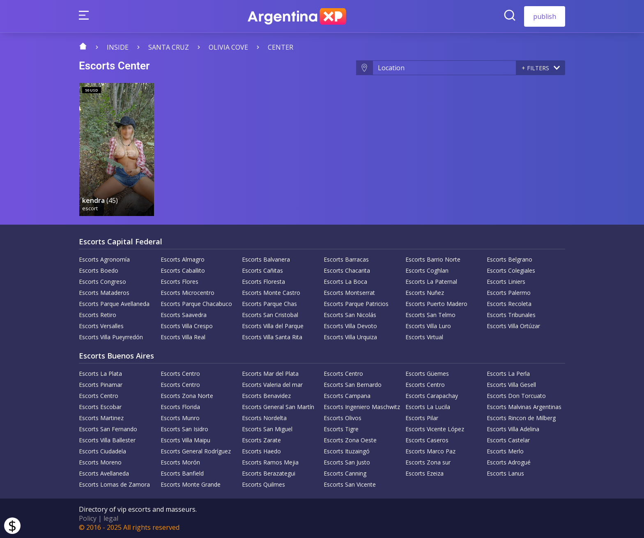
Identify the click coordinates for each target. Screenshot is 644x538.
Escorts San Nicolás (350, 315)
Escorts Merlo (505, 451)
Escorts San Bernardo (353, 385)
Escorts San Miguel (267, 429)
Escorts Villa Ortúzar (513, 326)
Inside (118, 47)
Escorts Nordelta (264, 418)
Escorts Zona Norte (187, 396)
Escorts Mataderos (104, 293)
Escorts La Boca (345, 281)
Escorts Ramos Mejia (270, 462)
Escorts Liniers (506, 281)
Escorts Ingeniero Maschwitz (362, 407)
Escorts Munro (180, 418)
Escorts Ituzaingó (347, 451)
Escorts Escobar (100, 407)
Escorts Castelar (508, 440)
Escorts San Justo (347, 462)
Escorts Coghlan (426, 270)
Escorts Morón (180, 462)
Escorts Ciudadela (102, 451)
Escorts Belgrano (509, 259)
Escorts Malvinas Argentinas (524, 407)
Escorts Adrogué (509, 462)
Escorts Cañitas (262, 270)
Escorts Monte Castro (271, 293)
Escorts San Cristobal (270, 315)
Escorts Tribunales (511, 315)
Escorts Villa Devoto (350, 326)
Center (280, 47)
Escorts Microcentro (187, 293)
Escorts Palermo (509, 293)
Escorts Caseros (426, 440)
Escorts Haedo (261, 451)
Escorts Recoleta (509, 304)
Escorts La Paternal (431, 281)
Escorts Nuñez (424, 293)
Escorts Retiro (97, 315)
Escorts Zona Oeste (350, 440)
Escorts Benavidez (266, 396)
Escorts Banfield (182, 473)
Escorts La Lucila (427, 407)
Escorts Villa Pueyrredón (111, 337)
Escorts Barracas (346, 259)
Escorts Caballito (183, 270)
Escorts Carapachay (431, 396)
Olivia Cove (228, 47)
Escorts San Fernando (108, 429)
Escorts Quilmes (263, 484)
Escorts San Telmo (430, 315)
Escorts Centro (180, 373)
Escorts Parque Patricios (356, 304)
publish (544, 16)
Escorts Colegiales (511, 270)
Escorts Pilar (421, 418)
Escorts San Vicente (350, 484)
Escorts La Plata (100, 373)
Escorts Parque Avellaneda (114, 304)
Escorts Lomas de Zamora (114, 484)
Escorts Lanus (505, 473)
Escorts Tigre (341, 429)
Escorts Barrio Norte (432, 259)
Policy (88, 518)
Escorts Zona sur (428, 462)
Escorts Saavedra (184, 315)
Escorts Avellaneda (104, 473)
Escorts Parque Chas (269, 304)
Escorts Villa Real (183, 337)
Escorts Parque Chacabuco (196, 304)
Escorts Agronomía (104, 259)
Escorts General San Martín (278, 407)
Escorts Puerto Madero (436, 304)
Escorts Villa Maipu (185, 440)
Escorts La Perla (508, 373)
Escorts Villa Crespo (187, 326)
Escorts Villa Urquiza (350, 337)
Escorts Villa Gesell (511, 385)
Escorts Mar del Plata (270, 373)
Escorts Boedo (98, 270)
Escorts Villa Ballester (107, 440)
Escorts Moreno (100, 462)
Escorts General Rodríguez (196, 451)
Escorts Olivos (342, 418)
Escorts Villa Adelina (513, 429)
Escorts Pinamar (100, 385)
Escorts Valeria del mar (272, 385)
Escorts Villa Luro (428, 326)
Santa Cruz (168, 47)
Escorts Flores (179, 281)
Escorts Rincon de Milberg (521, 418)
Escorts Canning (345, 473)
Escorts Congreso (102, 281)
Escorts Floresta (263, 281)
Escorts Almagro (183, 259)
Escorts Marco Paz (430, 451)
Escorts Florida (180, 407)
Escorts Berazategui (268, 473)
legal (111, 518)
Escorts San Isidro (184, 429)
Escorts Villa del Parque (273, 326)
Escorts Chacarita (347, 270)
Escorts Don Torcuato (516, 396)
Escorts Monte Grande (191, 484)
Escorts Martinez (101, 418)
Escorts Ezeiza (424, 473)
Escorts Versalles (101, 326)
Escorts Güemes (427, 373)
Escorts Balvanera (266, 259)
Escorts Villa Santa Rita (272, 337)
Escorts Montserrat (349, 293)
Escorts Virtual (424, 337)
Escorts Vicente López (434, 429)
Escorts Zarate (261, 440)
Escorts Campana (347, 396)
